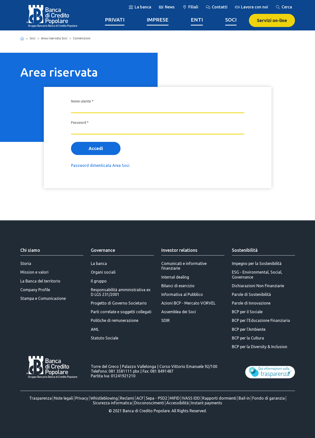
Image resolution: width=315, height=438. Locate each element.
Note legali (63, 398)
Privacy (81, 398)
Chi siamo (30, 250)
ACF (140, 398)
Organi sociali (103, 272)
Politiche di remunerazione (114, 320)
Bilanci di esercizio (177, 285)
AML (95, 329)
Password (80, 123)
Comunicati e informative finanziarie (184, 265)
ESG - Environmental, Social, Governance (257, 274)
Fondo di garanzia (268, 398)
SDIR (165, 320)
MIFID (175, 398)
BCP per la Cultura (248, 338)
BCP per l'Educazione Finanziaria (261, 320)
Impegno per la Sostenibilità (257, 263)
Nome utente (82, 101)
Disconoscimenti (149, 403)
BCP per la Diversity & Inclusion (259, 346)
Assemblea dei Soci (178, 311)
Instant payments (206, 403)
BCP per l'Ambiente (249, 329)
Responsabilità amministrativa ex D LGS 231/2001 (120, 292)
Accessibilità (177, 403)
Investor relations (179, 250)
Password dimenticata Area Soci (100, 165)
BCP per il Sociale (247, 311)
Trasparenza (40, 398)
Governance (103, 250)
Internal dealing (175, 277)
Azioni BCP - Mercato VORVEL (188, 303)
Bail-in (244, 398)
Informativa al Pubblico (182, 294)
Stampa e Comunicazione (43, 298)
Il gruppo (99, 281)
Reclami (127, 398)
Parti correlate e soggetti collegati (121, 311)
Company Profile (35, 289)
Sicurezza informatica (112, 403)
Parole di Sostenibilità (251, 294)
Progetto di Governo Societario (119, 303)
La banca (99, 263)
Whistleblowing (104, 398)
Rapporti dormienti (219, 398)
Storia (25, 263)
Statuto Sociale (104, 338)
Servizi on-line (272, 20)
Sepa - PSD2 (156, 398)
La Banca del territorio (40, 281)
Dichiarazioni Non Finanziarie (258, 285)
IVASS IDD (191, 398)
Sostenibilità (245, 250)
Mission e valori (34, 272)
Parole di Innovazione (251, 303)
